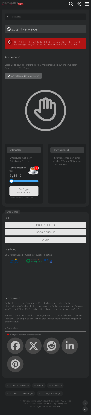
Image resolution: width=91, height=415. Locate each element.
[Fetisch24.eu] (13, 4)
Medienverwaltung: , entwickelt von (45, 401)
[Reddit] (51, 346)
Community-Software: (45, 406)
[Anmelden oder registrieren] (79, 4)
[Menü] (87, 4)
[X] (33, 346)
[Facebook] (15, 346)
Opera (45, 239)
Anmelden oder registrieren (23, 75)
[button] (70, 346)
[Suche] (71, 4)
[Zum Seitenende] (85, 403)
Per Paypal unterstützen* (23, 191)
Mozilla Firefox (45, 225)
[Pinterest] (15, 364)
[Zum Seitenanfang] (85, 409)
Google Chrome (45, 232)
